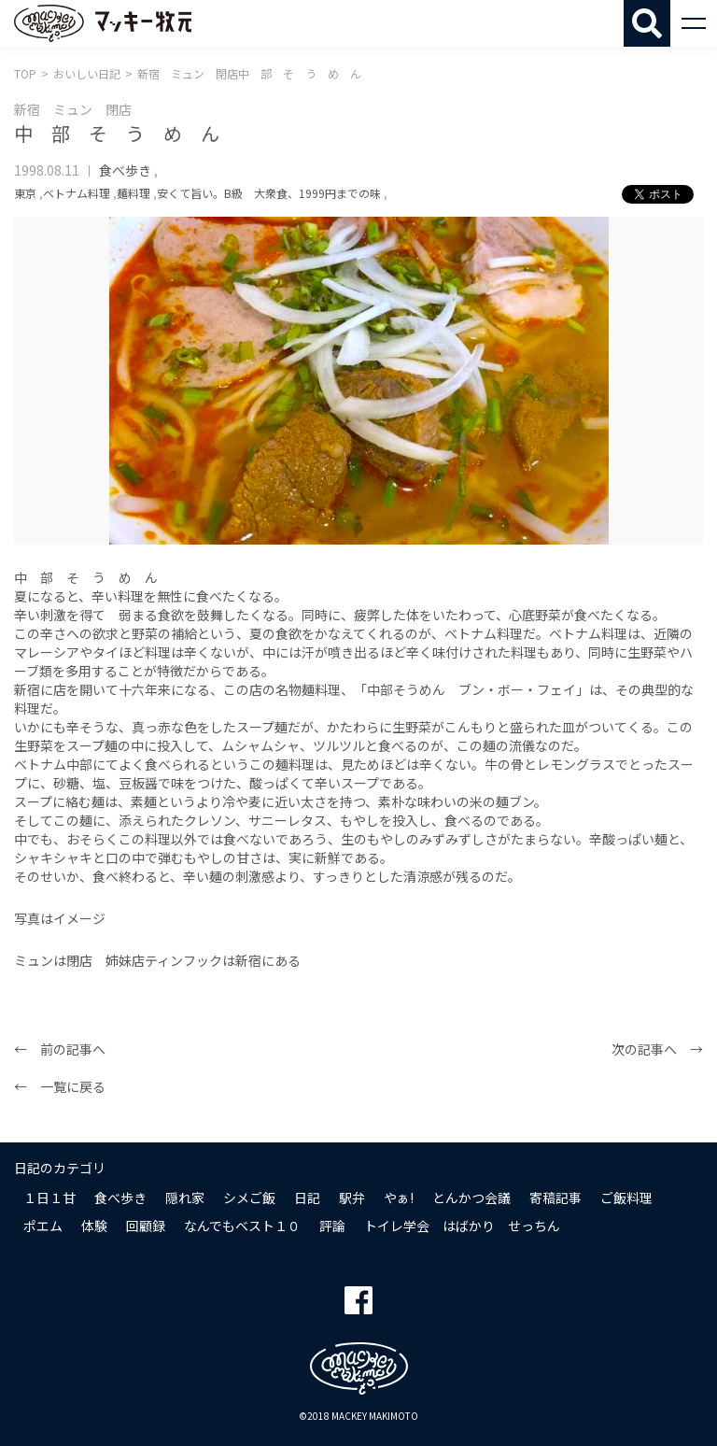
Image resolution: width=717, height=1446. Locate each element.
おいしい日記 (86, 73)
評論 (332, 1225)
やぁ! (399, 1197)
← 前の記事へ (59, 1049)
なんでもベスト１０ (242, 1225)
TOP (25, 73)
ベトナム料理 (76, 193)
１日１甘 (49, 1197)
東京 (25, 193)
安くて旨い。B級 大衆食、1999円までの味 (269, 193)
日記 (307, 1197)
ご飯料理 (626, 1197)
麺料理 (133, 193)
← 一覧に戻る (59, 1086)
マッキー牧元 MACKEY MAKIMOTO (102, 23)
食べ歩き (125, 170)
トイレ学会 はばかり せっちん (462, 1225)
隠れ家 (184, 1197)
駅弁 (352, 1197)
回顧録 (145, 1225)
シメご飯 (249, 1197)
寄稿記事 (555, 1197)
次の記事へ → (657, 1049)
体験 (94, 1225)
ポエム (43, 1225)
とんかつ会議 (471, 1197)
